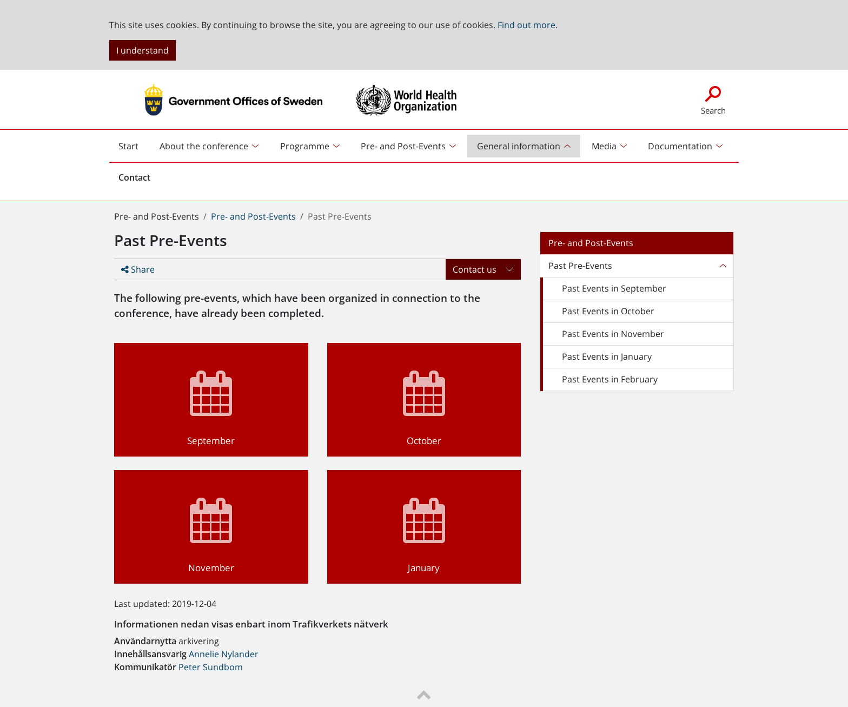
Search (713, 99)
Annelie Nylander (224, 654)
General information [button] (518, 146)
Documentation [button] (680, 146)
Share (138, 269)
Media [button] (604, 146)
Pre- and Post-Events (253, 216)
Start (133, 148)
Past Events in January (607, 356)
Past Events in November (613, 334)
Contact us (474, 269)
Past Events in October (608, 311)
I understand (142, 50)
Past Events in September (614, 288)
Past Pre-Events (580, 266)
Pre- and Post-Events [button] (403, 146)
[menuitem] (210, 146)
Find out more (526, 25)
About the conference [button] (204, 146)
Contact (134, 177)
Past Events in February (610, 379)
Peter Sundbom (210, 667)
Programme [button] (304, 146)
